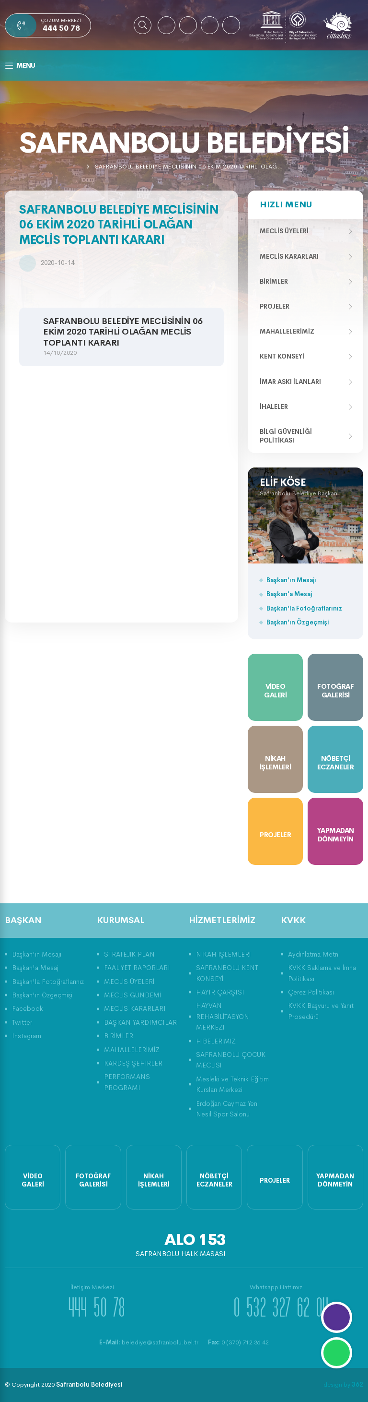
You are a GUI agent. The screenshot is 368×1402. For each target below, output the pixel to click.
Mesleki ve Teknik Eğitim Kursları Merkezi (232, 1084)
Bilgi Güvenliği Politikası (286, 436)
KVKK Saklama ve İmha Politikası (322, 973)
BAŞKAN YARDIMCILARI (141, 1022)
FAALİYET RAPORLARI (137, 967)
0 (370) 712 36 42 (238, 1342)
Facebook (27, 1008)
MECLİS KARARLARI (135, 1008)
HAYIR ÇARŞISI (220, 992)
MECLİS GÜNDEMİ (132, 995)
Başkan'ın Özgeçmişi (297, 622)
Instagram (26, 1035)
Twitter (22, 1022)
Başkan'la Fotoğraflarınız (304, 608)
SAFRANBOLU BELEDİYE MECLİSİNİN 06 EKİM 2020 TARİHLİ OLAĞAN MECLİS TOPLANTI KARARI (191, 166)
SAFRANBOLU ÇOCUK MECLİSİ (230, 1059)
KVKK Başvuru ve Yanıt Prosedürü (321, 1010)
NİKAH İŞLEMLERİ (223, 954)
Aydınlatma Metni (314, 954)
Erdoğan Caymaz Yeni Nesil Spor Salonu (227, 1108)
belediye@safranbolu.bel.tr (148, 1342)
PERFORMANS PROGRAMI (127, 1081)
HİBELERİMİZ (216, 1041)
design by (343, 1384)
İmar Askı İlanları (290, 382)
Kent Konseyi (282, 356)
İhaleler (274, 407)
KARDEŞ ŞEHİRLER (133, 1063)
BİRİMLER (118, 1035)
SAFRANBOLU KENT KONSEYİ (227, 973)
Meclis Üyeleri (284, 231)
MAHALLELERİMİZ (132, 1049)
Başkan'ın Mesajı (291, 580)
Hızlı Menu (286, 204)
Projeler (274, 306)
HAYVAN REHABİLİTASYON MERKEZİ (222, 1016)
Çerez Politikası (311, 992)
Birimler (274, 281)
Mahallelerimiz (287, 331)
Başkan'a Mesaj (289, 594)
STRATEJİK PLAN (129, 954)
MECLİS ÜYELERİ (129, 981)
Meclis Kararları (289, 256)
